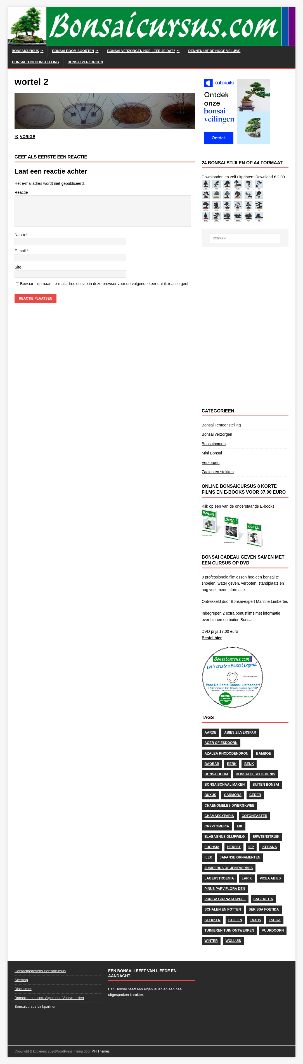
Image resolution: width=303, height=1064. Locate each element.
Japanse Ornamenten (240, 857)
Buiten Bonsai (265, 785)
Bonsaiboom (216, 774)
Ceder (255, 795)
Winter (211, 941)
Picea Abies (270, 878)
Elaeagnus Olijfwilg (225, 837)
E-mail (21, 251)
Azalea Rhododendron (226, 753)
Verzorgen (211, 462)
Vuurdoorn (273, 930)
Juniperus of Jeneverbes (229, 868)
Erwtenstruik (265, 837)
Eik (239, 826)
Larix (247, 878)
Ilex (208, 857)
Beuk (249, 764)
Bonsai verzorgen (85, 62)
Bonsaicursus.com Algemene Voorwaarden (49, 998)
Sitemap (21, 980)
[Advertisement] (245, 289)
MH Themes (100, 1051)
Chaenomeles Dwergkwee (230, 806)
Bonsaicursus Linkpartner (35, 1006)
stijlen (235, 920)
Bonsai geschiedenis (255, 774)
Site (18, 267)
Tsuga (275, 920)
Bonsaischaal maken (225, 785)
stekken (213, 920)
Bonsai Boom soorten (73, 51)
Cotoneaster (255, 816)
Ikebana (269, 847)
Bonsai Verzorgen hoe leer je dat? (141, 51)
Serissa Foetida (263, 909)
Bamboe (263, 753)
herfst (234, 847)
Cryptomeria (217, 826)
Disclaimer (23, 989)
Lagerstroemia (219, 878)
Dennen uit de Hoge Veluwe (214, 51)
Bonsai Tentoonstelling (35, 62)
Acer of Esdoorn (221, 743)
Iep (251, 847)
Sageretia (263, 899)
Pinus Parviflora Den (225, 889)
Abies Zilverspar (240, 732)
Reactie (21, 192)
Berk (231, 764)
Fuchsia (212, 847)
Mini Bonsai (212, 453)
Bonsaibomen (214, 444)
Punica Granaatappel (225, 899)
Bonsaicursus (25, 51)
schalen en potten (223, 909)
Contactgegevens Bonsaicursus (40, 971)
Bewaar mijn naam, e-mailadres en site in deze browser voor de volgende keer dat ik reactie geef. (104, 283)
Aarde (211, 732)
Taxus (255, 920)
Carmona (233, 795)
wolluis (233, 941)
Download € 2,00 (270, 177)
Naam (20, 234)
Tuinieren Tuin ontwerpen (229, 930)
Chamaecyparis (219, 816)
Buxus (210, 795)
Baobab (212, 764)
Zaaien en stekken (218, 472)
